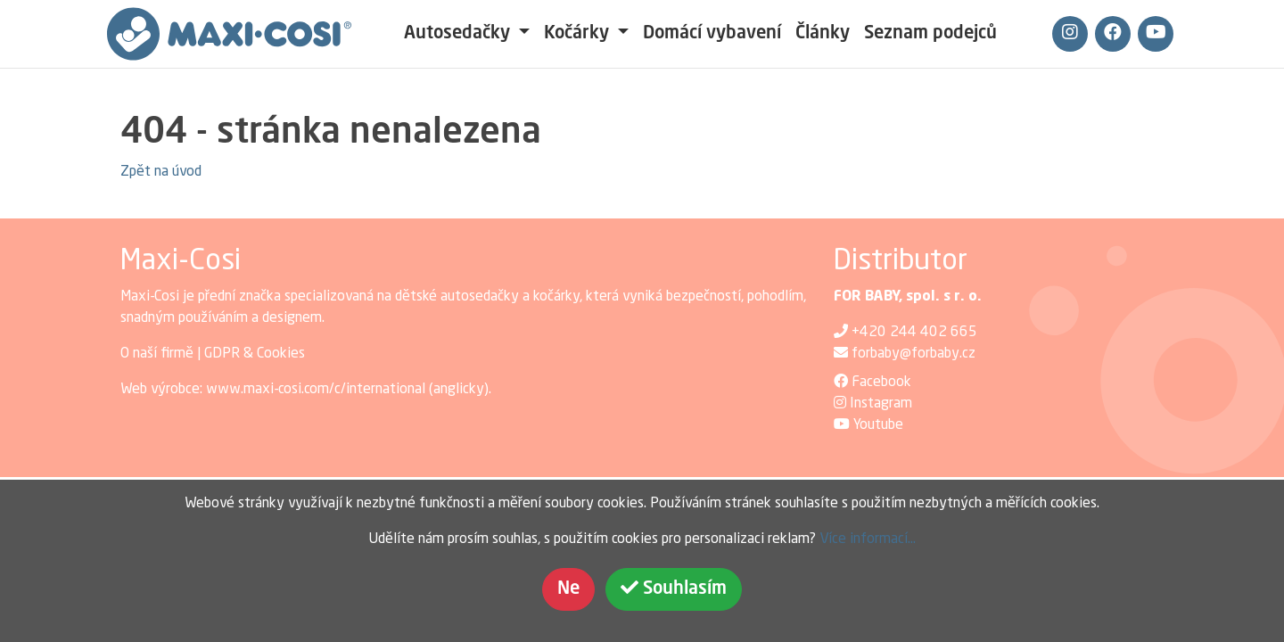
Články (822, 34)
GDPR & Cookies (254, 354)
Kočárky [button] (578, 34)
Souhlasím (674, 588)
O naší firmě (156, 354)
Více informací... (867, 539)
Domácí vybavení (712, 34)
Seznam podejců (930, 34)
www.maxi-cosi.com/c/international (315, 390)
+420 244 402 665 (914, 332)
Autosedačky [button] (459, 34)
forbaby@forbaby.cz (913, 354)
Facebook (881, 382)
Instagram (881, 404)
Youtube (878, 425)
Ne (568, 589)
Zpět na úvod (161, 172)
